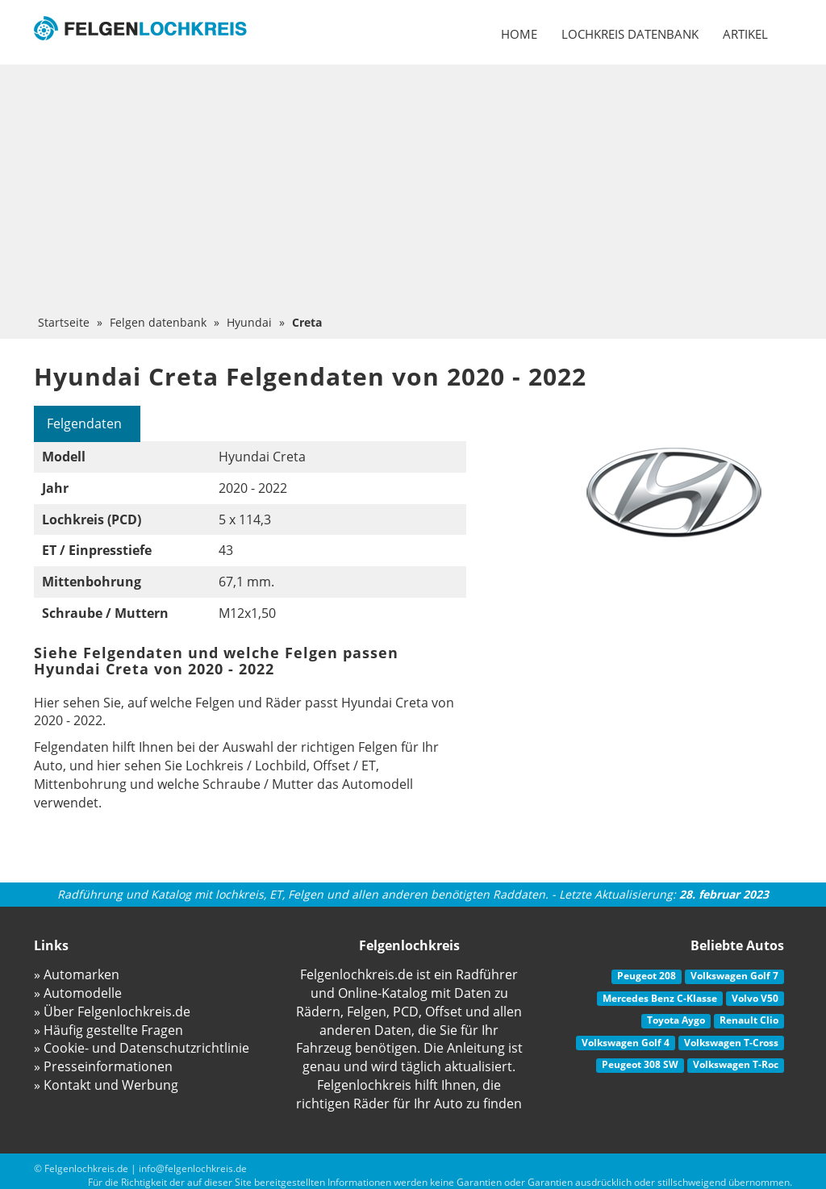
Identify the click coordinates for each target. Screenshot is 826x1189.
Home (519, 34)
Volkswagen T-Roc (735, 1064)
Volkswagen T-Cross (731, 1042)
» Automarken (76, 974)
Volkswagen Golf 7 (734, 975)
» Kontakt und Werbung (106, 1085)
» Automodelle (78, 993)
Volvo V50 (755, 998)
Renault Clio (749, 1020)
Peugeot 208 (646, 975)
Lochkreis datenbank (630, 34)
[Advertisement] (413, 194)
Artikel (745, 34)
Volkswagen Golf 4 (626, 1042)
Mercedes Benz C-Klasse (660, 998)
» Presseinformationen (103, 1066)
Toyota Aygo (676, 1020)
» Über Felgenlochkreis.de (112, 1011)
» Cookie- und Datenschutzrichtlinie (141, 1048)
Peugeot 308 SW (640, 1064)
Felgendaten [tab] (84, 423)
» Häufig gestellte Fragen (108, 1030)
